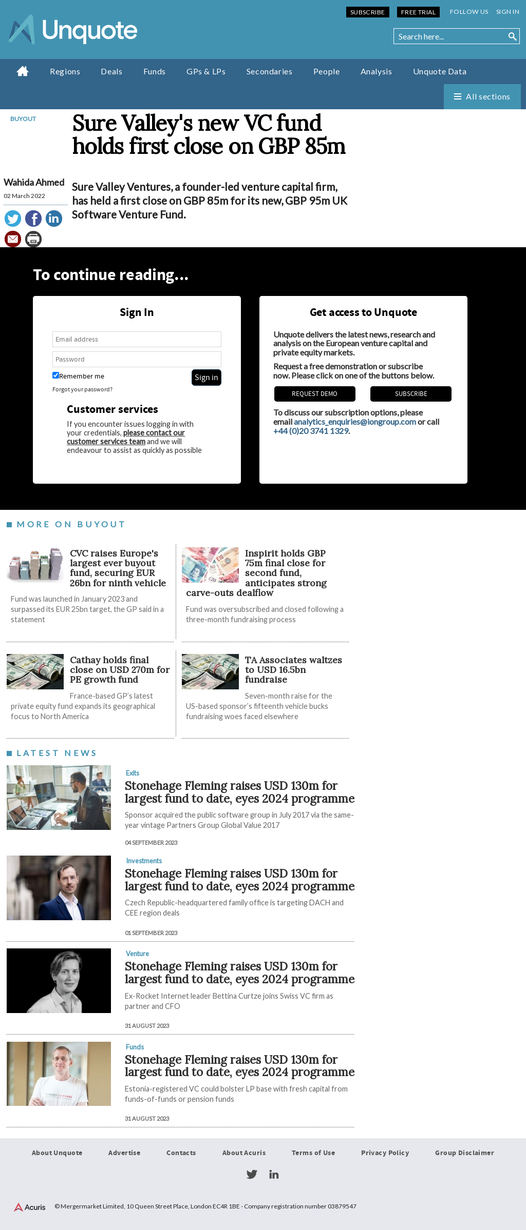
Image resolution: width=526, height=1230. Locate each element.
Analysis (376, 71)
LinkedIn (274, 1174)
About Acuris (244, 1153)
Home (22, 70)
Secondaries (270, 71)
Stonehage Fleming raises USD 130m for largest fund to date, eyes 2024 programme (239, 792)
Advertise (124, 1153)
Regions (65, 71)
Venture (137, 953)
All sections (488, 96)
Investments (144, 861)
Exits (132, 773)
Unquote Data (440, 71)
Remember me (78, 376)
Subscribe (367, 12)
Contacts (181, 1153)
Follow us (469, 11)
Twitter (252, 1174)
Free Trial (418, 12)
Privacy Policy (385, 1153)
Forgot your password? (82, 389)
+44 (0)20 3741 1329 (310, 430)
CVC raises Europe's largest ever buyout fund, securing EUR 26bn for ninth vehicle (119, 568)
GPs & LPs (206, 71)
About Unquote (57, 1153)
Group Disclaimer (464, 1153)
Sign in (507, 11)
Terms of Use (313, 1153)
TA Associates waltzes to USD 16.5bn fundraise (293, 670)
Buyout (23, 119)
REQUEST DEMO (314, 394)
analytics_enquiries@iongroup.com (355, 421)
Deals (111, 71)
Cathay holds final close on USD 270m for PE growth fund (120, 670)
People (326, 71)
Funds (154, 71)
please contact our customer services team (126, 437)
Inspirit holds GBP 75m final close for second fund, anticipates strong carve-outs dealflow (256, 573)
